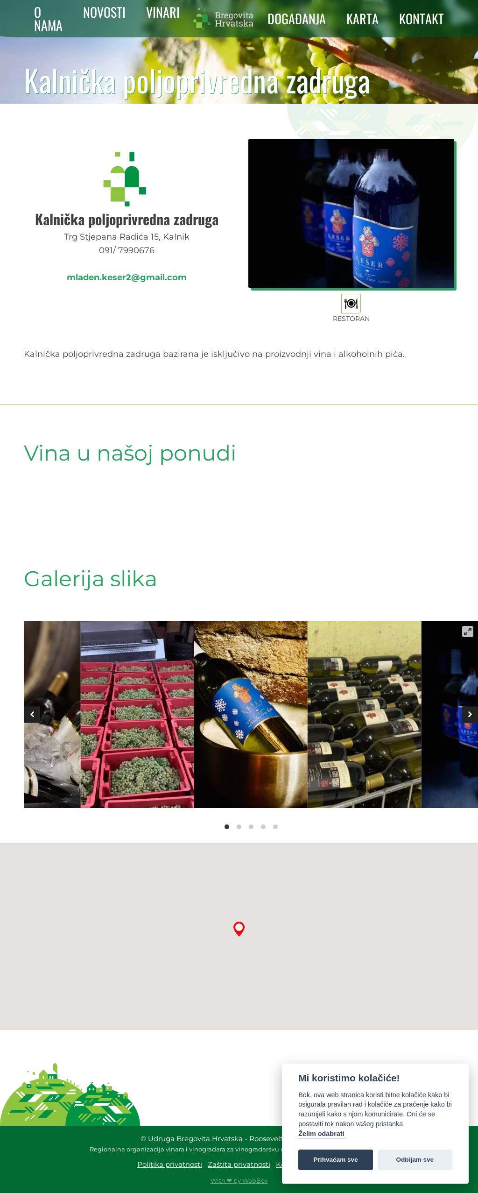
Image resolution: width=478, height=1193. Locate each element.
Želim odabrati (321, 1133)
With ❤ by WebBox (239, 1180)
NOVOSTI (104, 12)
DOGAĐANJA (296, 18)
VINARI (163, 12)
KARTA (362, 18)
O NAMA (48, 19)
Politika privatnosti (169, 1164)
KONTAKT (421, 18)
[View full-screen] (467, 631)
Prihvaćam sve (336, 1159)
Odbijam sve (415, 1159)
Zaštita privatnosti (239, 1164)
